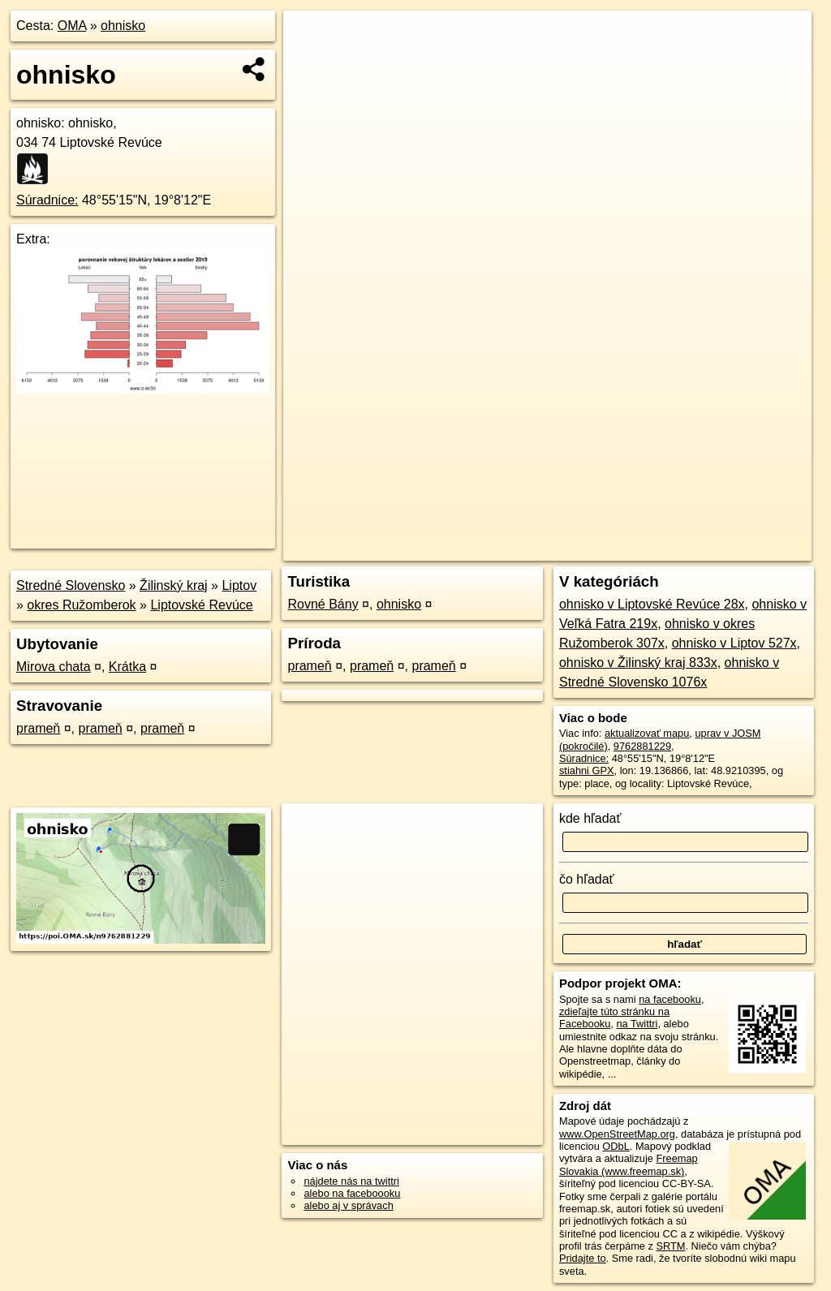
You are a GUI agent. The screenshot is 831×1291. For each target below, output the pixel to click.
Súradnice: (47, 200)
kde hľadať (590, 818)
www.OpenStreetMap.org (617, 1134)
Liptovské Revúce (201, 605)
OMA (72, 25)
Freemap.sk (615, 548)
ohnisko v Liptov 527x (734, 643)
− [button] (311, 63)
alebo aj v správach (348, 1205)
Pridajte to (582, 1258)
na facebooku (670, 999)
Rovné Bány (322, 604)
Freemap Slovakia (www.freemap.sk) (628, 1164)
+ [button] (311, 38)
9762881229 (642, 746)
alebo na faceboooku (352, 1193)
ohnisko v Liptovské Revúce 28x (652, 604)
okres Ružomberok (81, 605)
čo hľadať (586, 879)
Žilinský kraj (174, 585)
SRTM (670, 1246)
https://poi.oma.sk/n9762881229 (738, 548)
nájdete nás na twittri (351, 1181)
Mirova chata (53, 666)
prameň (38, 728)
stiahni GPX (586, 770)
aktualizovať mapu (647, 733)
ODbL (615, 1146)
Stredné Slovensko (70, 585)
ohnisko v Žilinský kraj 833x (638, 662)
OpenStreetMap (531, 548)
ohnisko (123, 25)
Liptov (239, 585)
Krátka (127, 666)
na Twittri (636, 1024)
